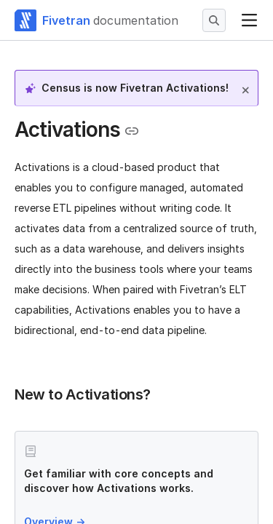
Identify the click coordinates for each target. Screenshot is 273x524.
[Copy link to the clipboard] (131, 131)
